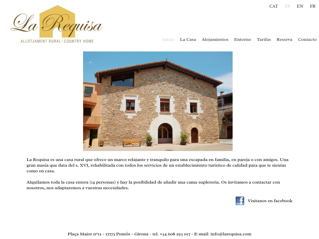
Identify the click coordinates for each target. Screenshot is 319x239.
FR (313, 6)
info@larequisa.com (230, 234)
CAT (273, 6)
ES (287, 6)
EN (300, 6)
